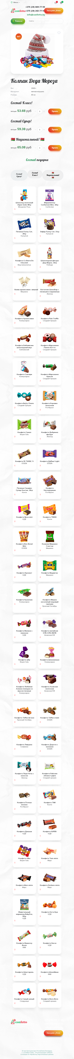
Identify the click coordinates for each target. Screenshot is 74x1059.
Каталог (19, 21)
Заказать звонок (54, 10)
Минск (15, 2)
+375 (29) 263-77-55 (35, 11)
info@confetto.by (36, 15)
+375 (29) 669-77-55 (35, 7)
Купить (55, 111)
